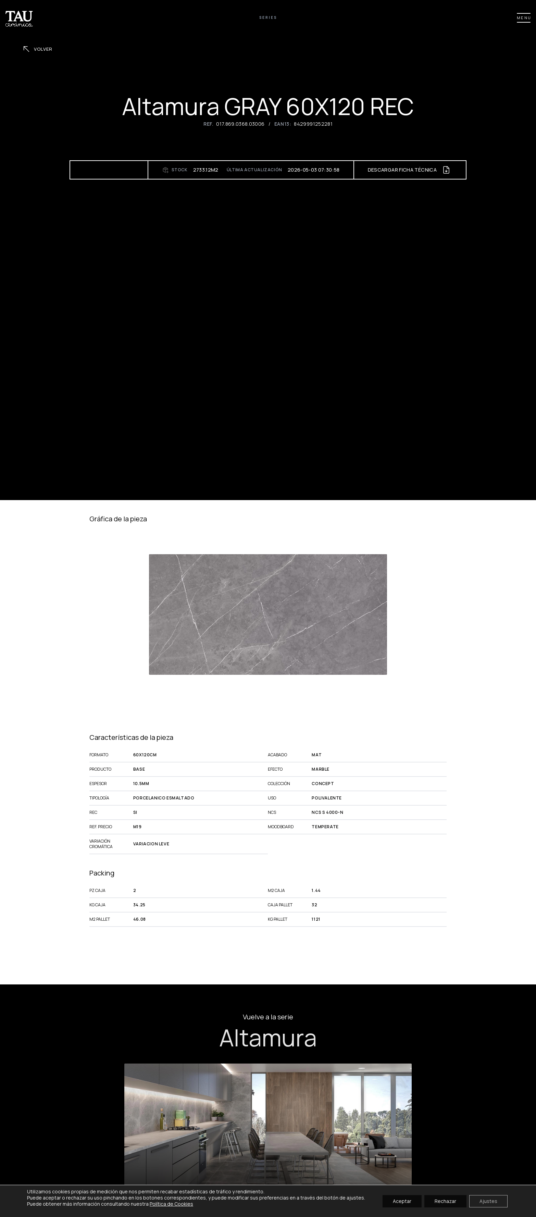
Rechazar (445, 1200)
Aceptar (402, 1200)
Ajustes (488, 1200)
